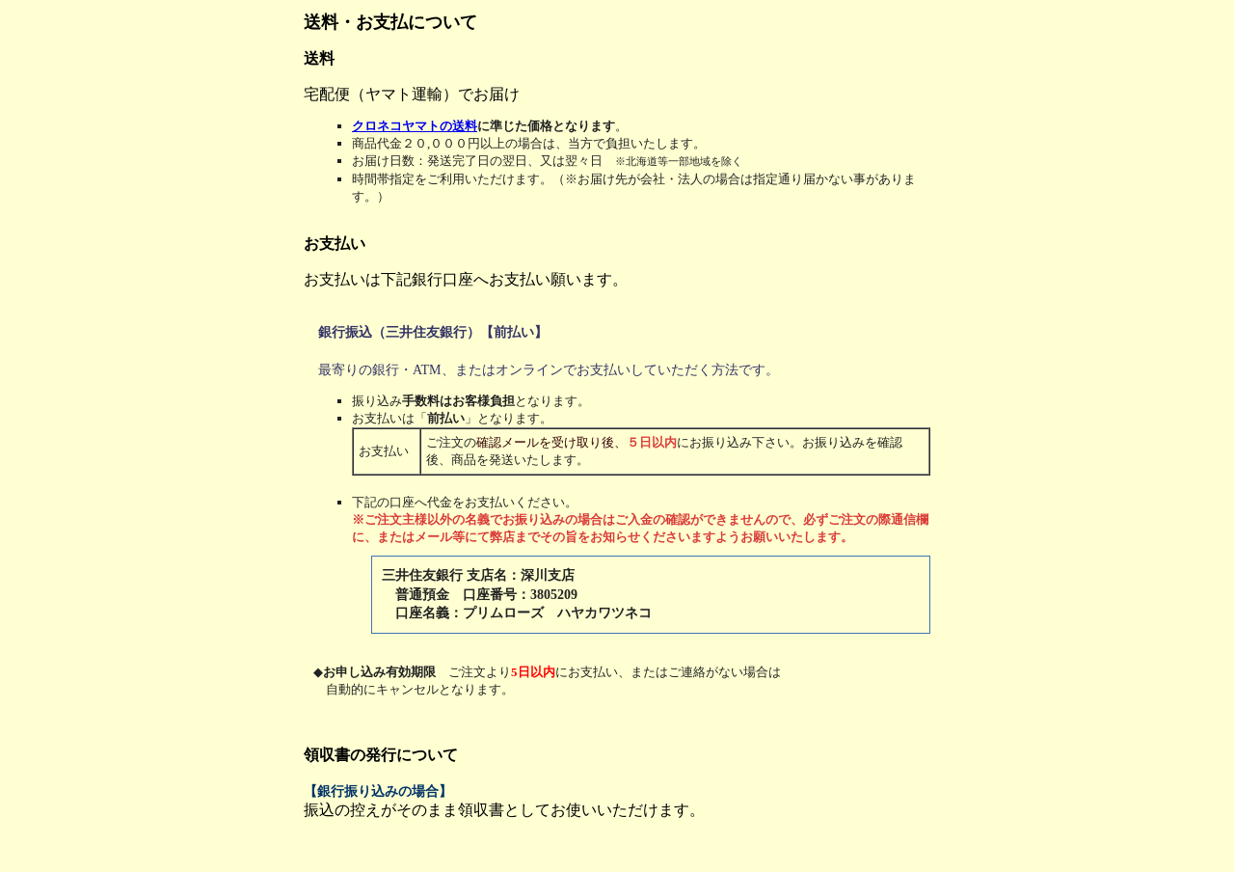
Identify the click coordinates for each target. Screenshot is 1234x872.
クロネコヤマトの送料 (414, 126)
